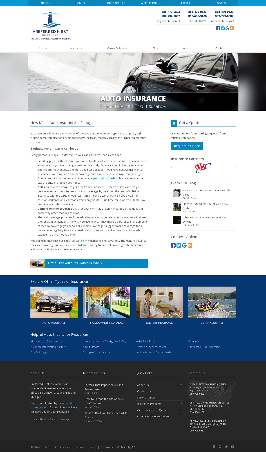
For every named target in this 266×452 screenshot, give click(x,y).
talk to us (84, 245)
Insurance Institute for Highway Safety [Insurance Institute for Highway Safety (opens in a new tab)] (104, 341)
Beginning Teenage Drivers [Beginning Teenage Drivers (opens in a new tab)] (151, 347)
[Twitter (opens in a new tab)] (223, 28)
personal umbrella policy (108, 178)
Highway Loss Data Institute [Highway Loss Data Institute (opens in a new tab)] (46, 341)
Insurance (81, 48)
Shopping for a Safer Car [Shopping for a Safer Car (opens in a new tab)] (97, 352)
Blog (161, 48)
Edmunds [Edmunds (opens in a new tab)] (194, 341)
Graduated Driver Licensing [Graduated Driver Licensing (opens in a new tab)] (204, 347)
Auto (45, 3)
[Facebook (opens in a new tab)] (218, 28)
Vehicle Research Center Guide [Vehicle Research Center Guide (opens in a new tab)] (153, 352)
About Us (159, 385)
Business (221, 3)
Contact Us (159, 391)
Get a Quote (66, 263)
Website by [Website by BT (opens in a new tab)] (126, 447)
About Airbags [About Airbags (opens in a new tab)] (91, 347)
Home (80, 3)
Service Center (159, 397)
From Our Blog (183, 183)
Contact (225, 48)
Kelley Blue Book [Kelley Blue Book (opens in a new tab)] (145, 341)
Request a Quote (187, 146)
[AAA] (203, 168)
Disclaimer (106, 447)
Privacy (92, 447)
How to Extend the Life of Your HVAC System (203, 207)
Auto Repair (150, 3)
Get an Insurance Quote (159, 410)
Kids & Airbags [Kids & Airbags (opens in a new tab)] (38, 352)
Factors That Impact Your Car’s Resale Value (203, 194)
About (192, 48)
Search (80, 447)
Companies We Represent (159, 416)
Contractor (116, 3)
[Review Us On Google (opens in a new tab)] (227, 28)
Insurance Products (159, 404)
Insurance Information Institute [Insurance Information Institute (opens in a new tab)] (48, 347)
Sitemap (65, 419)
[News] (232, 28)
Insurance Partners (187, 158)
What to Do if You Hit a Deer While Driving (203, 221)
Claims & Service (123, 48)
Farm (185, 3)
